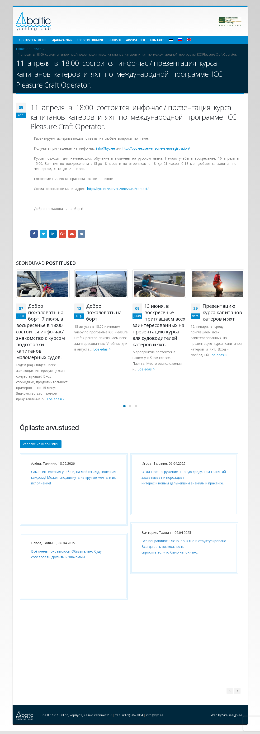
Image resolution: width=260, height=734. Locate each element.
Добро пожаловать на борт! (104, 312)
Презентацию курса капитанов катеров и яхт (222, 312)
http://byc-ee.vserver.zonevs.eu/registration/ (156, 148)
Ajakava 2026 (62, 40)
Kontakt (157, 40)
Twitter (43, 234)
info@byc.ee (105, 148)
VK (81, 234)
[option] (72, 533)
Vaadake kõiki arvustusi (40, 447)
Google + (62, 234)
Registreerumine (90, 40)
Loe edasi (55, 399)
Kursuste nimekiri (33, 40)
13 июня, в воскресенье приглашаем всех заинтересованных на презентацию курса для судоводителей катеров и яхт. (158, 325)
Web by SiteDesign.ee (226, 718)
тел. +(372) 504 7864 (129, 718)
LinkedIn (53, 234)
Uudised (115, 40)
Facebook (34, 234)
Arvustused (135, 40)
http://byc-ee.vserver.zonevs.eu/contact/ (118, 188)
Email (72, 234)
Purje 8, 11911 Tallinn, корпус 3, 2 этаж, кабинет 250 (75, 718)
